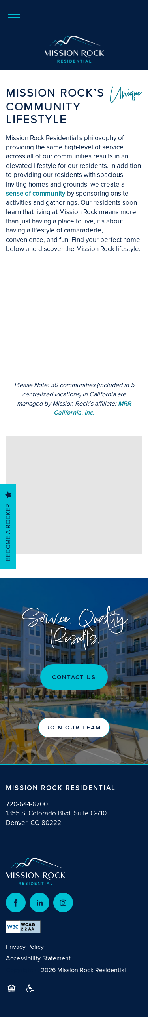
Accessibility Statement (38, 958)
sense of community (36, 193)
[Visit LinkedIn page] (39, 902)
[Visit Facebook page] (16, 902)
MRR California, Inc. (92, 408)
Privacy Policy (25, 946)
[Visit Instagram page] (63, 902)
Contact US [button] (74, 677)
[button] (73, 727)
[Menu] (14, 14)
